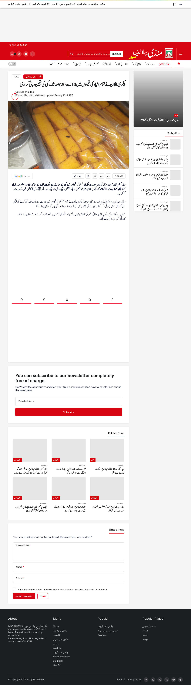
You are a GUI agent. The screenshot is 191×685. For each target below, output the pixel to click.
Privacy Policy (134, 679)
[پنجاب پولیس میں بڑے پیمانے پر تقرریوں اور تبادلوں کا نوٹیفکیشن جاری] (30, 495)
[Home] (179, 64)
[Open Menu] (181, 54)
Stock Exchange (61, 656)
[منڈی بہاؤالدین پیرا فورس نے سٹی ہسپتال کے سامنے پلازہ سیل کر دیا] (69, 495)
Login (43, 596)
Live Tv (56, 665)
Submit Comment (24, 596)
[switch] (12, 64)
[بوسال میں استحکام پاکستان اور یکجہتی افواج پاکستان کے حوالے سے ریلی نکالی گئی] (158, 206)
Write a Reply (116, 529)
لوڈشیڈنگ (137, 64)
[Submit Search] (32, 54)
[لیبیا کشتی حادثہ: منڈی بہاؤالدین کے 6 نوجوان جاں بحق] (107, 457)
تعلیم (145, 635)
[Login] (19, 54)
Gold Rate (58, 660)
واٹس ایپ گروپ (60, 652)
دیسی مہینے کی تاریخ (108, 630)
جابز (126, 64)
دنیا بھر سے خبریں (61, 639)
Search (116, 54)
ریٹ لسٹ (150, 64)
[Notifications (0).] (12, 54)
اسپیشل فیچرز (149, 626)
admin (31, 92)
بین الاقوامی (106, 64)
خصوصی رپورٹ (93, 64)
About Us (121, 679)
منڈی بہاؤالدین (164, 64)
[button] (25, 54)
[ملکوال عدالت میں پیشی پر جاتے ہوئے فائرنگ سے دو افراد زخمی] (69, 457)
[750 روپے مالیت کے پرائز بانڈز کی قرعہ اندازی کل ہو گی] (158, 99)
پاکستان (119, 64)
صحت (52, 64)
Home (56, 626)
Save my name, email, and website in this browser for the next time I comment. (62, 589)
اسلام (67, 64)
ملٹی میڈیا (78, 64)
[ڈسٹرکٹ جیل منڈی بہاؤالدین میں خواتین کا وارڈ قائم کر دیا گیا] (158, 190)
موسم (59, 64)
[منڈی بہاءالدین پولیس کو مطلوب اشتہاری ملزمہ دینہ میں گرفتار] (107, 495)
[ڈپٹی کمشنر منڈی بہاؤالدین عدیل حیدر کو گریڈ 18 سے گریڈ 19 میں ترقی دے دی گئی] (30, 457)
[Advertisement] (89, 21)
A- (108, 176)
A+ (101, 176)
